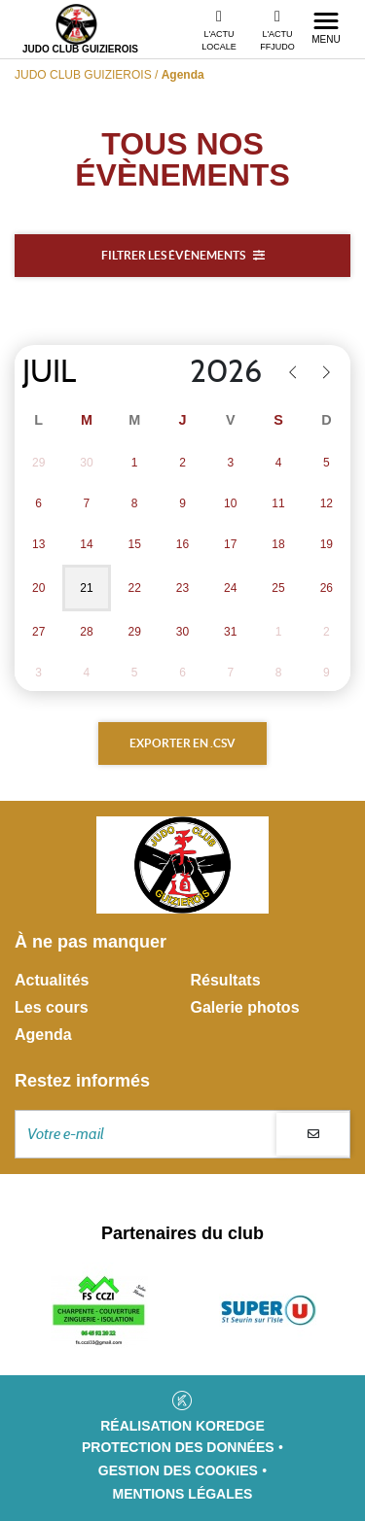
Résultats (226, 980)
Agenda (43, 1034)
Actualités (52, 980)
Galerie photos (245, 1007)
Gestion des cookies (178, 1470)
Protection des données (178, 1447)
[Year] (213, 372)
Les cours (52, 1007)
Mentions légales (183, 1494)
